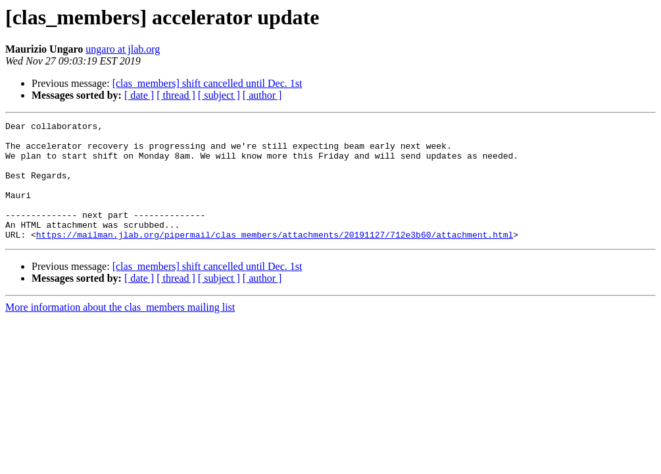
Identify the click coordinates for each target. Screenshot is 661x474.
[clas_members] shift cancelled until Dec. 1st (207, 83)
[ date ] (139, 95)
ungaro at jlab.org (123, 49)
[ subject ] (219, 95)
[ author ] (262, 95)
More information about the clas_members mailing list (120, 330)
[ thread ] (176, 95)
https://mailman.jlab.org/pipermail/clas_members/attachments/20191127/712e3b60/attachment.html (274, 258)
